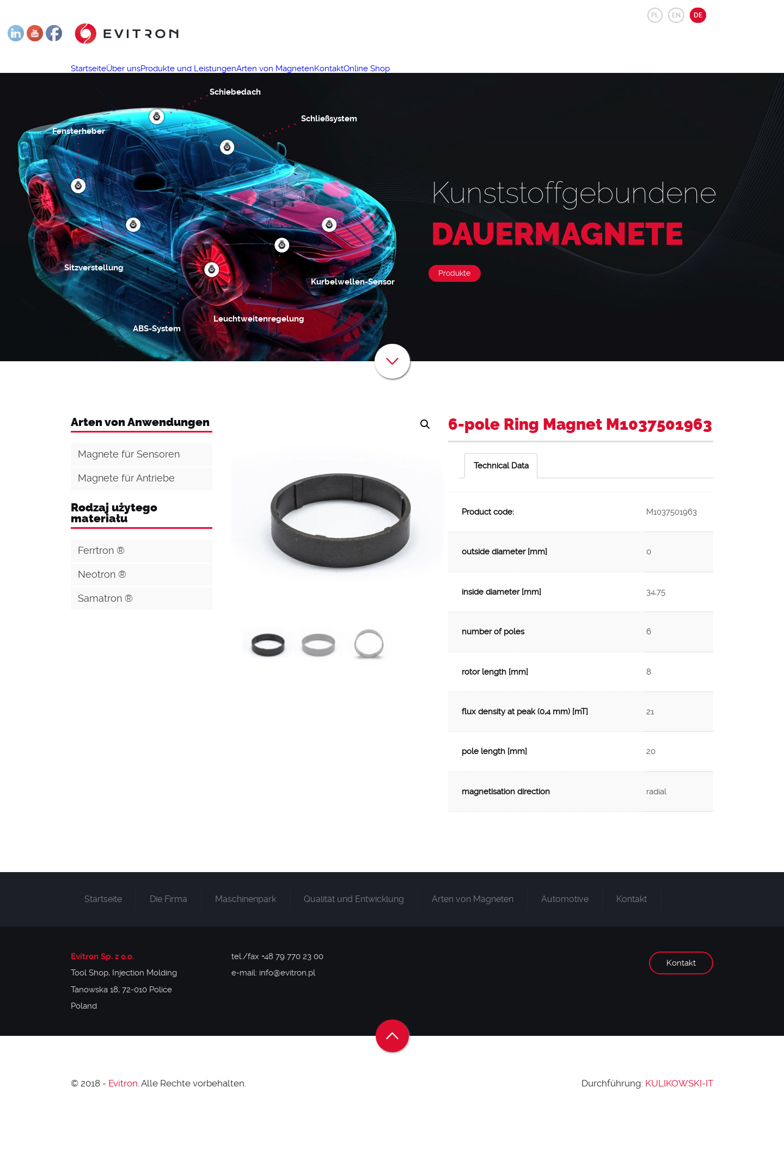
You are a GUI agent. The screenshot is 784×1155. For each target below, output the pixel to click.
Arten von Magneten (319, 79)
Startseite (94, 79)
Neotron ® (102, 609)
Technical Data (501, 500)
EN (676, 15)
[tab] (500, 500)
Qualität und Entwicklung (354, 934)
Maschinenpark (245, 934)
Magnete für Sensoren (129, 489)
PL (655, 15)
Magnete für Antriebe (126, 512)
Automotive (565, 934)
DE (698, 15)
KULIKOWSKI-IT (679, 1118)
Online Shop (435, 79)
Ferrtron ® (101, 585)
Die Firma (168, 934)
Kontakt (385, 79)
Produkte (454, 308)
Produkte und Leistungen (219, 79)
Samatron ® (105, 633)
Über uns (142, 79)
